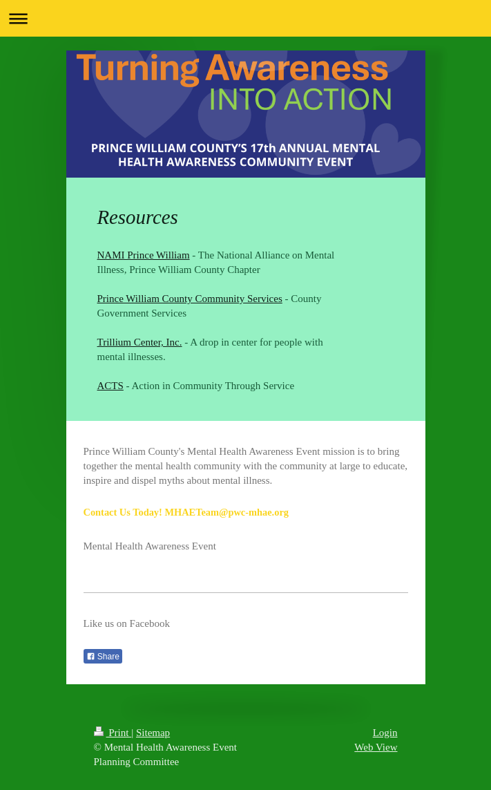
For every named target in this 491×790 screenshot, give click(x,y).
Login (385, 732)
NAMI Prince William (143, 255)
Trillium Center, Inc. (139, 342)
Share (102, 656)
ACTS (110, 385)
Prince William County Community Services (189, 298)
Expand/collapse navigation (245, 18)
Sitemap (153, 732)
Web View (375, 747)
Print (113, 732)
